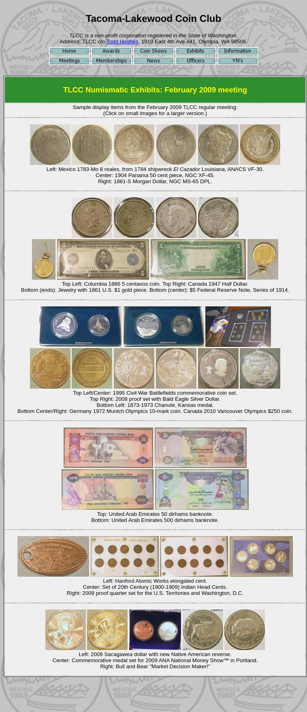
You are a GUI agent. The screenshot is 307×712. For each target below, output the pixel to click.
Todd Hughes (123, 41)
